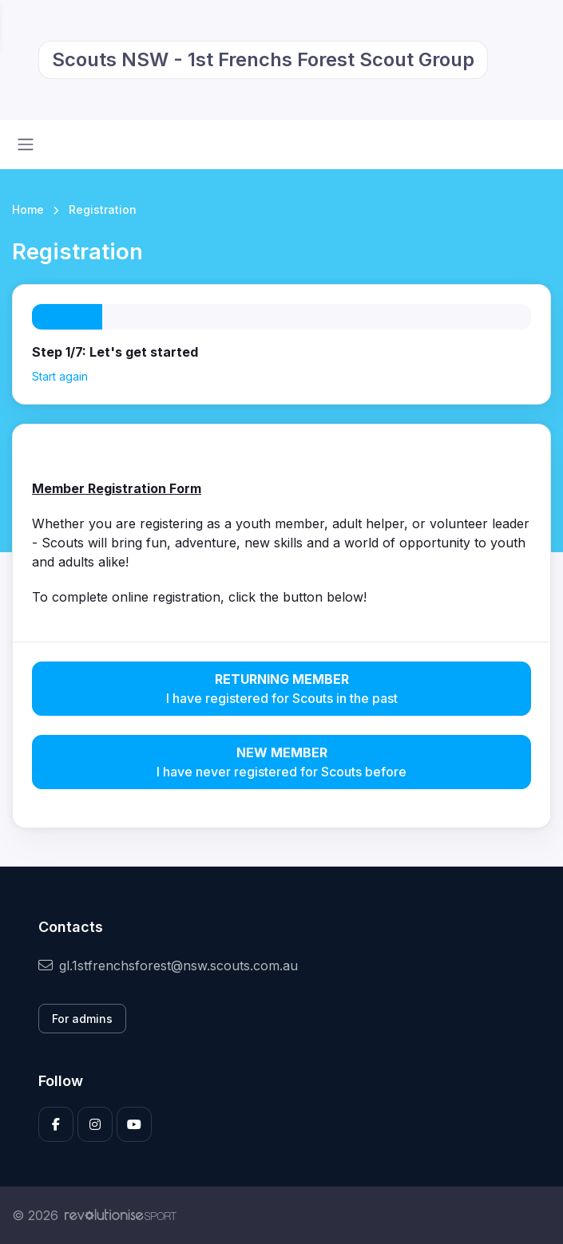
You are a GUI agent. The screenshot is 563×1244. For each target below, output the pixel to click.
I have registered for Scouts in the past (281, 687)
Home (28, 209)
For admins (82, 1018)
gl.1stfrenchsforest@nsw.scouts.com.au (168, 965)
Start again (60, 376)
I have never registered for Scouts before (281, 761)
